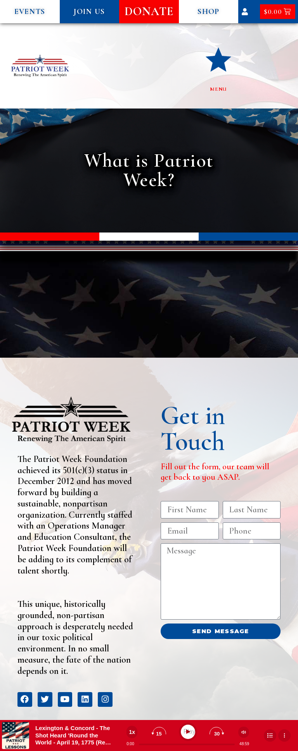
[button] (30, 11)
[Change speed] (131, 732)
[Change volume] (243, 732)
